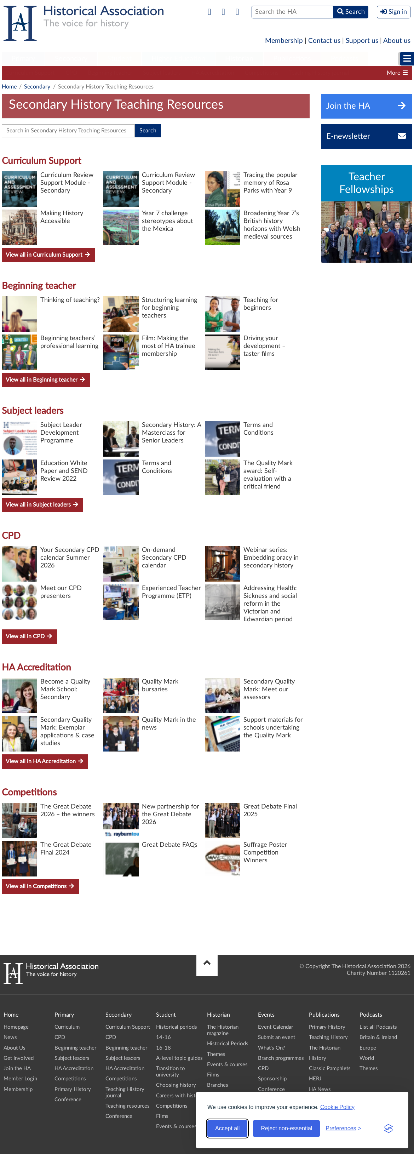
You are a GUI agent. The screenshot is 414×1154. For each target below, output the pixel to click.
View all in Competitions (40, 886)
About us (396, 41)
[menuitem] (23, 59)
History (317, 1058)
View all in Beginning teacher (46, 380)
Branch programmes (281, 1058)
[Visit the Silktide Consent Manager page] (388, 1128)
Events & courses (176, 1126)
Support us (362, 41)
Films (162, 1116)
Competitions (261, 73)
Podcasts (344, 58)
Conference (67, 1099)
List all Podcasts (378, 1027)
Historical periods (176, 1027)
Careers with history (179, 1095)
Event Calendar (275, 1027)
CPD (71, 73)
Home (9, 87)
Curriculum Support (30, 73)
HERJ (315, 1078)
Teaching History (328, 1037)
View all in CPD (29, 636)
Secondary (71, 58)
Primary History (72, 1089)
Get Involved (19, 1058)
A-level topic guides (179, 1058)
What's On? (271, 1048)
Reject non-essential (286, 1128)
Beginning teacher (110, 73)
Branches (217, 1085)
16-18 (163, 1048)
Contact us (324, 41)
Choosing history (176, 1085)
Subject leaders (162, 73)
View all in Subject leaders (42, 505)
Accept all (227, 1128)
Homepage (16, 1027)
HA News (320, 1089)
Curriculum (67, 1027)
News (10, 1037)
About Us (14, 1048)
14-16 (163, 1037)
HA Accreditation (212, 73)
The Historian (324, 1048)
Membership (284, 41)
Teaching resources (127, 1106)
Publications (292, 58)
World (367, 1058)
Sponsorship (272, 1078)
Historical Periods (227, 1043)
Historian (239, 58)
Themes (216, 1054)
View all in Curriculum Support (48, 255)
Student (119, 58)
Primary (23, 58)
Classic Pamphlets (330, 1068)
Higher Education (178, 58)
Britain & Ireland (378, 1037)
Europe (368, 1048)
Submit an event (276, 1037)
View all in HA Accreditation (45, 761)
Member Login (20, 1078)
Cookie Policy (337, 1107)
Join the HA (17, 1068)
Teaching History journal (319, 73)
